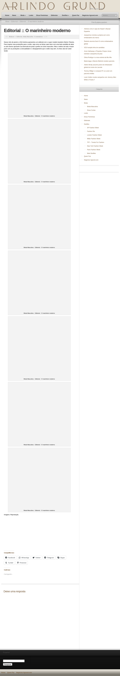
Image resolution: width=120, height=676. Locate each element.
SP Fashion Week (93, 128)
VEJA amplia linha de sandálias (94, 47)
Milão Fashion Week (93, 139)
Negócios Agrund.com (90, 15)
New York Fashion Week (95, 146)
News (14, 15)
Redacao (11, 37)
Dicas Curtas (91, 110)
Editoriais (54, 15)
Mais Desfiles (91, 153)
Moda (23, 15)
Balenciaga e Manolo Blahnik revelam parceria (99, 61)
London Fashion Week (94, 135)
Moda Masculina (28, 37)
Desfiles (65, 15)
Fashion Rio (91, 131)
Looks (31, 15)
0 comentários (38, 37)
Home (7, 15)
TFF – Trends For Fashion (95, 142)
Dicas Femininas (42, 15)
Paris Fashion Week (93, 150)
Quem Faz (75, 15)
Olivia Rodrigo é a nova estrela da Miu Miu (98, 57)
